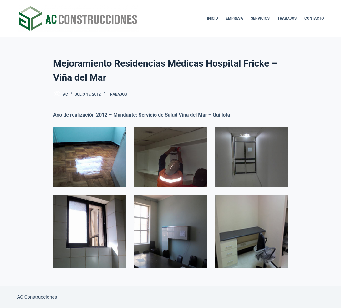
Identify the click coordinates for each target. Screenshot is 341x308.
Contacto (314, 18)
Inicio (212, 18)
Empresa (234, 18)
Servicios (260, 18)
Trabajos (287, 18)
